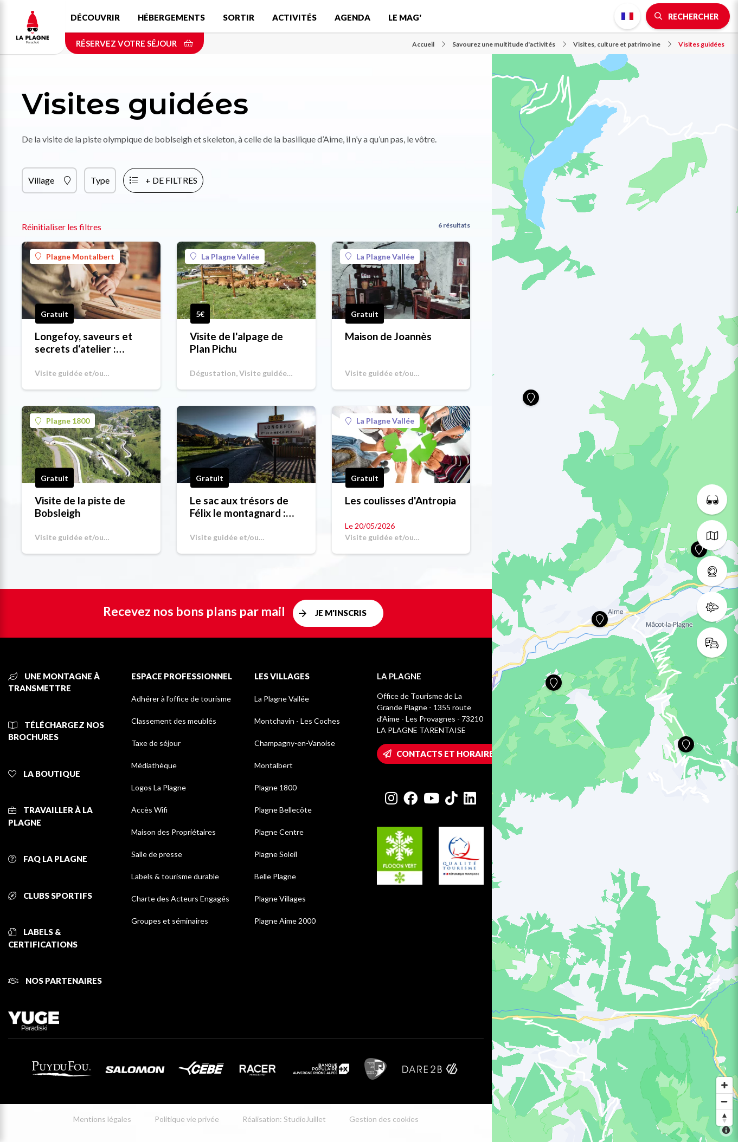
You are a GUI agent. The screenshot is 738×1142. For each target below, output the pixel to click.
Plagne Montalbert (74, 256)
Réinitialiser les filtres (61, 227)
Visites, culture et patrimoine (622, 44)
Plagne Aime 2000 (285, 920)
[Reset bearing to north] (724, 1117)
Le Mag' (404, 17)
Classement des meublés (173, 720)
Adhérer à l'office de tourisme (181, 698)
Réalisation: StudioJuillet (284, 1119)
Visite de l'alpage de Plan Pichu (236, 342)
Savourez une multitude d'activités (509, 44)
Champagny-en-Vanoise (294, 743)
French (627, 16)
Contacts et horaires (447, 753)
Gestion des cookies (384, 1119)
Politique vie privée (187, 1119)
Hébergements (171, 17)
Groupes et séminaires (169, 920)
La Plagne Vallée (224, 256)
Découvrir (95, 17)
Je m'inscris (341, 613)
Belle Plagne (275, 876)
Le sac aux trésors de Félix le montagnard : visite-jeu (239, 506)
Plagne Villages (280, 898)
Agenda (352, 17)
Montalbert (273, 765)
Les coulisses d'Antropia (400, 500)
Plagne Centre (279, 831)
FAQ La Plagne (47, 859)
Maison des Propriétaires (173, 831)
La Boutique (44, 773)
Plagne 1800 (62, 420)
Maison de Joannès (388, 336)
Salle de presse (156, 854)
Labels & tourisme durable (175, 876)
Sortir (238, 17)
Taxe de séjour (156, 743)
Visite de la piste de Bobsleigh (80, 506)
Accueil (428, 44)
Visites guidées (701, 44)
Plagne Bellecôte (283, 809)
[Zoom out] (724, 1101)
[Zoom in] (724, 1085)
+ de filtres (171, 180)
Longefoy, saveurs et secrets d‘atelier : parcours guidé (83, 342)
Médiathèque (154, 765)
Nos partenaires (55, 980)
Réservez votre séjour (134, 43)
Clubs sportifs (50, 895)
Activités (294, 17)
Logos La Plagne (158, 787)
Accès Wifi (149, 809)
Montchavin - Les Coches (297, 720)
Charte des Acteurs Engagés (180, 898)
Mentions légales (102, 1119)
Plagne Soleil (275, 854)
